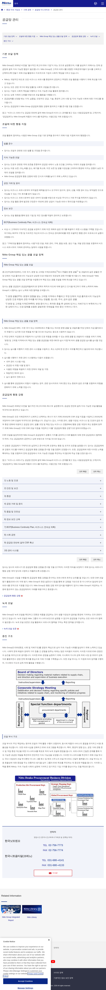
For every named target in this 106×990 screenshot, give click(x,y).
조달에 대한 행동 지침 (27, 36)
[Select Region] (95, 3)
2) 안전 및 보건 (11, 488)
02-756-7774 (56, 850)
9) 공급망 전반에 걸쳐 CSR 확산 (19, 543)
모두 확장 (82, 471)
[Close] (49, 945)
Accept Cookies (25, 987)
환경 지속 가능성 (13, 10)
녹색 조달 (93, 36)
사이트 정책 (58, 973)
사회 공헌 (27, 10)
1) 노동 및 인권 (11, 480)
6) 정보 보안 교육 (12, 519)
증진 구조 (7, 41)
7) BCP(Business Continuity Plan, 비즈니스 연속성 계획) (29, 527)
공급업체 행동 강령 (79, 36)
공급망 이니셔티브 (42, 10)
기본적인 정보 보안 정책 (63, 978)
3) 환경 (7, 496)
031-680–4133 (56, 865)
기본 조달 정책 (9, 36)
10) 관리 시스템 (11, 550)
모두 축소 (97, 471)
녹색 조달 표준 (11, 629)
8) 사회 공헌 (9, 535)
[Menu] (102, 3)
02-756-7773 (56, 845)
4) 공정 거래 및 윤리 (13, 504)
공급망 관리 (58, 10)
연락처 (56, 948)
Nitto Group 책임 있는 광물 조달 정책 (53, 36)
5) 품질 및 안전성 (12, 512)
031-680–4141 (56, 860)
